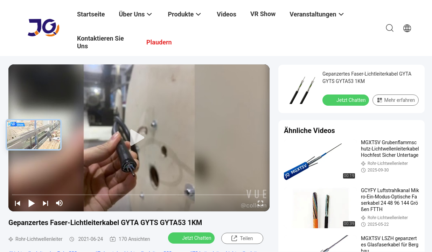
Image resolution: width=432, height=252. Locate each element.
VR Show (263, 14)
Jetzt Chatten (192, 237)
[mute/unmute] (60, 203)
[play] (139, 138)
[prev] (18, 203)
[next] (46, 203)
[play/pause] (32, 203)
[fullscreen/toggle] (260, 203)
